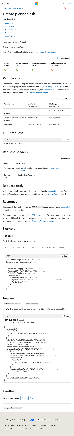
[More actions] (69, 8)
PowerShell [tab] (51, 247)
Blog (34, 425)
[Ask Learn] (64, 8)
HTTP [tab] (6, 247)
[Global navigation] (2, 3)
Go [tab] (18, 247)
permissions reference (39, 92)
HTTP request (9, 27)
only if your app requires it (50, 86)
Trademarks (21, 429)
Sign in (69, 3)
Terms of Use (9, 429)
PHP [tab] (42, 247)
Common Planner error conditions (46, 221)
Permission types (50, 89)
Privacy (53, 425)
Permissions (9, 23)
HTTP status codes (38, 215)
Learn (5, 8)
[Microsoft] (37, 3)
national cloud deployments (43, 52)
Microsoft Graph (15, 8)
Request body (10, 33)
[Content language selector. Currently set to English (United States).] (15, 420)
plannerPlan (52, 194)
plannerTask (52, 191)
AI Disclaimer (9, 425)
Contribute (44, 425)
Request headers (11, 30)
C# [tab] (13, 247)
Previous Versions (23, 425)
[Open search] (64, 3)
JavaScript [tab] (33, 247)
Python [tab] (61, 247)
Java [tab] (24, 247)
